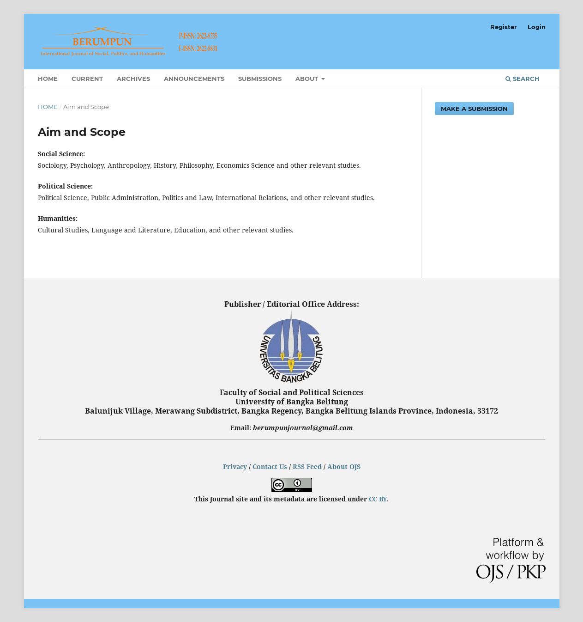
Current (87, 78)
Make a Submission (474, 108)
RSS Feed (307, 466)
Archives (133, 78)
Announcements (194, 78)
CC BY (378, 498)
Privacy (235, 466)
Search (522, 78)
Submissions (260, 78)
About (307, 78)
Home (48, 78)
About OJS (344, 466)
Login (537, 26)
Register (503, 26)
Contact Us (269, 466)
